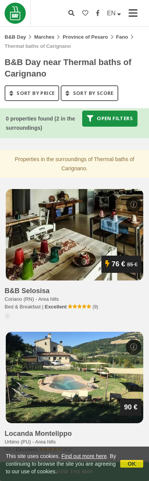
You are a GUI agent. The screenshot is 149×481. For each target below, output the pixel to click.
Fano (122, 37)
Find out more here (84, 456)
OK (132, 464)
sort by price (32, 93)
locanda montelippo (38, 433)
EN (114, 13)
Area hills (48, 299)
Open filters (110, 118)
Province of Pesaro (85, 37)
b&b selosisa (27, 291)
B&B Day (15, 37)
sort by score (89, 93)
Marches (44, 37)
